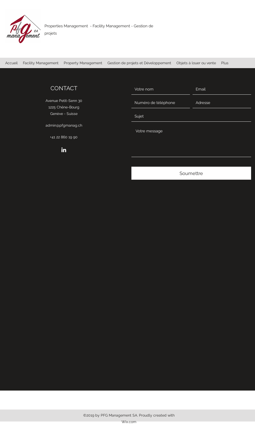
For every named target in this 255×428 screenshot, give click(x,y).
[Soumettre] (191, 173)
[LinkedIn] (63, 149)
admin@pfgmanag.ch (64, 125)
